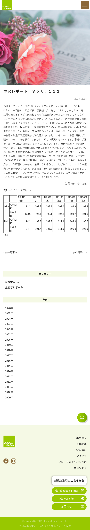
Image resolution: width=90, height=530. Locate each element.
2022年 (9, 329)
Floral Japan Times (66, 490)
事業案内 (81, 438)
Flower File (66, 498)
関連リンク (80, 467)
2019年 (9, 345)
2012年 (9, 381)
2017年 (9, 355)
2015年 (9, 366)
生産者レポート (14, 287)
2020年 (9, 339)
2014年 (9, 371)
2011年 (9, 387)
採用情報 (81, 450)
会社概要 (81, 444)
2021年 (9, 334)
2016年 (9, 360)
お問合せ (66, 506)
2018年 (9, 350)
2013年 (9, 376)
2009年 (9, 397)
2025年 (9, 313)
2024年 (9, 318)
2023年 (9, 324)
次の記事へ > (80, 252)
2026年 (9, 308)
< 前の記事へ (10, 252)
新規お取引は (69, 480)
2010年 (9, 392)
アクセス (82, 456)
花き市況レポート (15, 282)
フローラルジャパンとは (73, 462)
